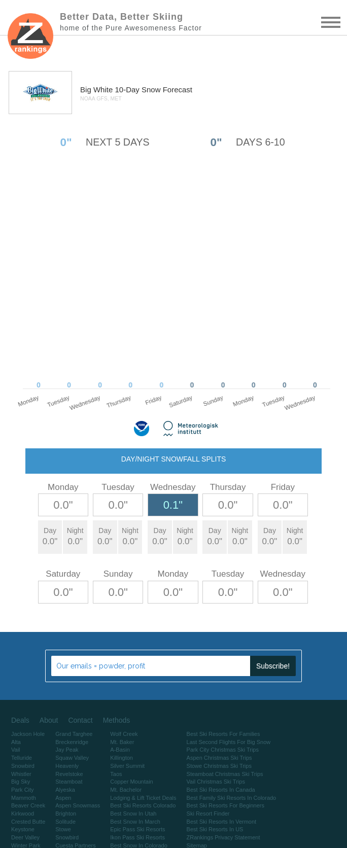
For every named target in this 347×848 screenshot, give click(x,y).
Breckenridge (71, 742)
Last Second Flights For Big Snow (229, 742)
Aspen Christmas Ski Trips (219, 758)
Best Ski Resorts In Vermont (222, 822)
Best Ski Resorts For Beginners (225, 805)
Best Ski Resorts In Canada (221, 790)
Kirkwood (22, 813)
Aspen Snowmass (77, 805)
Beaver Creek (28, 805)
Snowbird (22, 766)
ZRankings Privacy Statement (223, 837)
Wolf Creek (123, 734)
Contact (80, 720)
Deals (20, 720)
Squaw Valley (72, 758)
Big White (97, 89)
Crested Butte (28, 822)
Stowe (63, 829)
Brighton (65, 813)
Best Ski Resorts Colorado (143, 805)
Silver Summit (127, 766)
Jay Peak (66, 750)
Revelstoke (69, 774)
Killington (121, 758)
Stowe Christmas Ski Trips (219, 766)
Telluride (21, 758)
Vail (15, 750)
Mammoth (23, 798)
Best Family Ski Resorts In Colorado (231, 798)
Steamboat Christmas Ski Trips (225, 774)
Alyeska (65, 790)
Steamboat (68, 782)
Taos (116, 774)
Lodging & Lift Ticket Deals (143, 798)
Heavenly (67, 766)
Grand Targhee (73, 734)
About (49, 720)
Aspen (63, 798)
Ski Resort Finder (208, 813)
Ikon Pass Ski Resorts (137, 837)
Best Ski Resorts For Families (223, 734)
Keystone (22, 829)
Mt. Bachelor (126, 790)
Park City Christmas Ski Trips (223, 750)
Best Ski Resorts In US (215, 829)
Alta (16, 742)
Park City (22, 790)
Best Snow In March (135, 822)
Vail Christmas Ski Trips (216, 782)
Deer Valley (25, 837)
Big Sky (20, 782)
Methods (116, 720)
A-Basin (120, 750)
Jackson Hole (28, 734)
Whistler (21, 774)
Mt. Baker (122, 742)
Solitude (65, 822)
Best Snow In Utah (133, 813)
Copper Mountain (131, 782)
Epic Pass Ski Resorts (137, 829)
